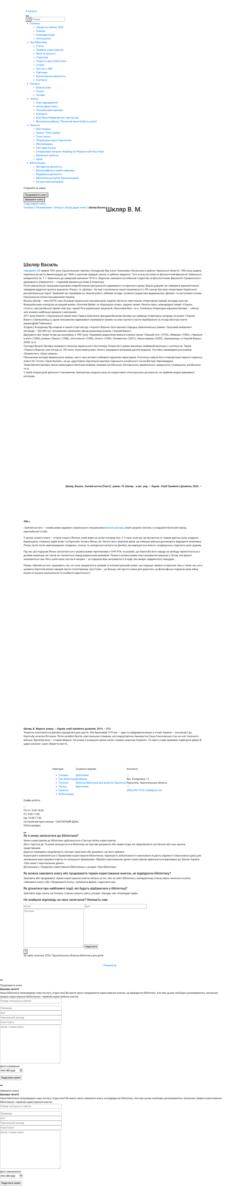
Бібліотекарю (38, 162)
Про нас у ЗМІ (44, 68)
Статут (40, 46)
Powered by (133, 965)
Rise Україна (43, 129)
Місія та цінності (46, 53)
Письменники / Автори (48, 207)
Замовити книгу (34, 199)
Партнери (41, 72)
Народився (30, 270)
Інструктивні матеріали (49, 181)
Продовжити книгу (36, 194)
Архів (39, 159)
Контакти (41, 80)
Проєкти (35, 125)
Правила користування (49, 49)
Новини (40, 31)
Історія (40, 64)
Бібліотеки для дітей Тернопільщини (57, 178)
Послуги (35, 83)
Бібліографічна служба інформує (55, 170)
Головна (35, 23)
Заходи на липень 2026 (49, 27)
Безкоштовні (43, 87)
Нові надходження (47, 102)
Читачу (34, 98)
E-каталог (31, 11)
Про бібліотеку (38, 42)
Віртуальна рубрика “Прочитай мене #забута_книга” (66, 121)
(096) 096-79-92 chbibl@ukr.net (144, 790)
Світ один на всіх (46, 147)
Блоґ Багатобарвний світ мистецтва (57, 117)
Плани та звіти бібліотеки (51, 61)
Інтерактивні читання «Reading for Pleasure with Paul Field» (70, 151)
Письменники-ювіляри (49, 110)
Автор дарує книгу (47, 106)
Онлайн (40, 95)
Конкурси (41, 113)
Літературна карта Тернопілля (53, 140)
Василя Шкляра (115, 527)
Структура (42, 57)
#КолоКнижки (44, 144)
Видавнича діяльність (49, 174)
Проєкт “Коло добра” (48, 132)
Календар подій (45, 34)
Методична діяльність (49, 166)
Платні (40, 91)
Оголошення (43, 38)
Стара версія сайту (35, 203)
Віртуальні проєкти (47, 155)
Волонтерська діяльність (51, 76)
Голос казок (43, 136)
